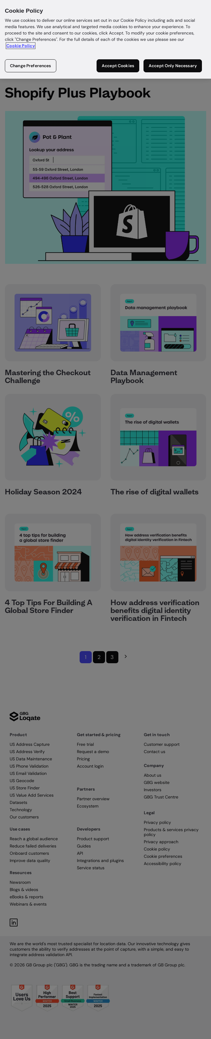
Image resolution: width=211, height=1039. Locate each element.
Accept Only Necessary (173, 65)
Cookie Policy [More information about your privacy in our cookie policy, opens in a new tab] (20, 45)
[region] (105, 39)
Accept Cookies (118, 65)
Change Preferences (30, 65)
